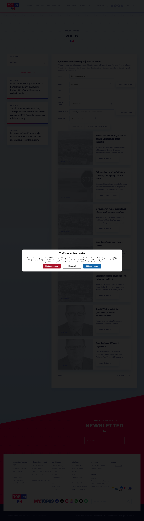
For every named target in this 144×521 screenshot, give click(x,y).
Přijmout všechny (92, 266)
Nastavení (72, 266)
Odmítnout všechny (51, 266)
